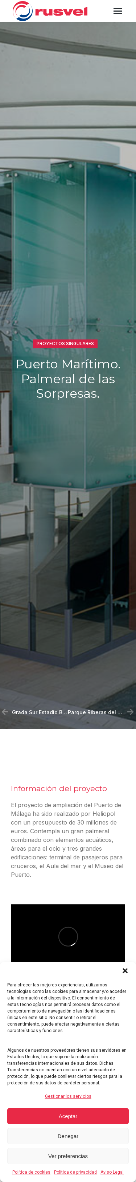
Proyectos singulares (65, 344)
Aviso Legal (112, 1172)
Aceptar (68, 1116)
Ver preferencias (68, 1156)
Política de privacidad (75, 1172)
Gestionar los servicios (68, 1096)
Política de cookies (31, 1172)
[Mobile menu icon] (118, 11)
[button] (125, 970)
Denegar (68, 1136)
